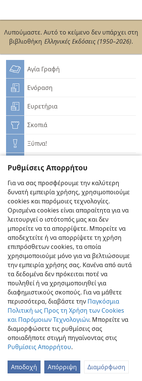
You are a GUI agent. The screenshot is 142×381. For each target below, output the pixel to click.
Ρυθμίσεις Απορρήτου (39, 347)
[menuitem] (11, 10)
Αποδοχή (24, 367)
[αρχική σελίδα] (11, 10)
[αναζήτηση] (132, 10)
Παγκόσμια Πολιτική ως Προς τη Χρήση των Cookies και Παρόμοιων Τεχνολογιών (66, 310)
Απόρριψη (62, 367)
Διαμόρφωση (106, 367)
